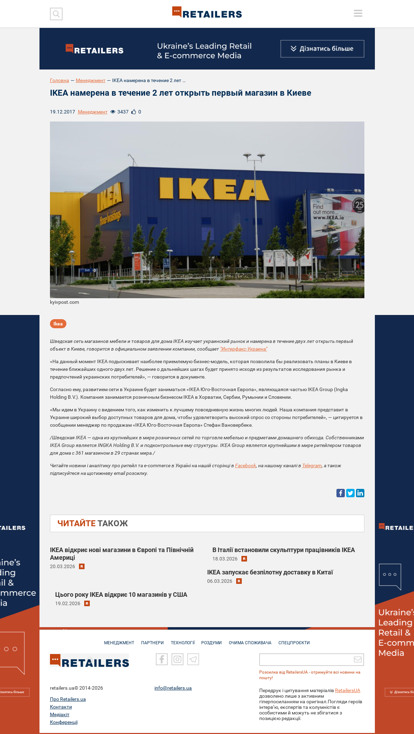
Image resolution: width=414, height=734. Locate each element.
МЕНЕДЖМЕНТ (116, 640)
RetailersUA (347, 691)
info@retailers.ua (173, 689)
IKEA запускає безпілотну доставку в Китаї (270, 572)
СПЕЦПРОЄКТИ (297, 640)
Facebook (245, 465)
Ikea (58, 324)
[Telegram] (193, 661)
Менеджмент (91, 80)
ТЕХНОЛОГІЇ (182, 640)
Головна (59, 80)
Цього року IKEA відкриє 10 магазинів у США (121, 594)
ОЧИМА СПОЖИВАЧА (252, 640)
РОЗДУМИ (212, 640)
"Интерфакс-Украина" (243, 349)
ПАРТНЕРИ (150, 640)
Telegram (312, 465)
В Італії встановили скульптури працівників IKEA (283, 549)
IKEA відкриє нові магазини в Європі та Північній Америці (122, 553)
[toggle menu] (358, 13)
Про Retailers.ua (68, 700)
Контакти (61, 708)
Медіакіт (60, 715)
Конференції (64, 723)
